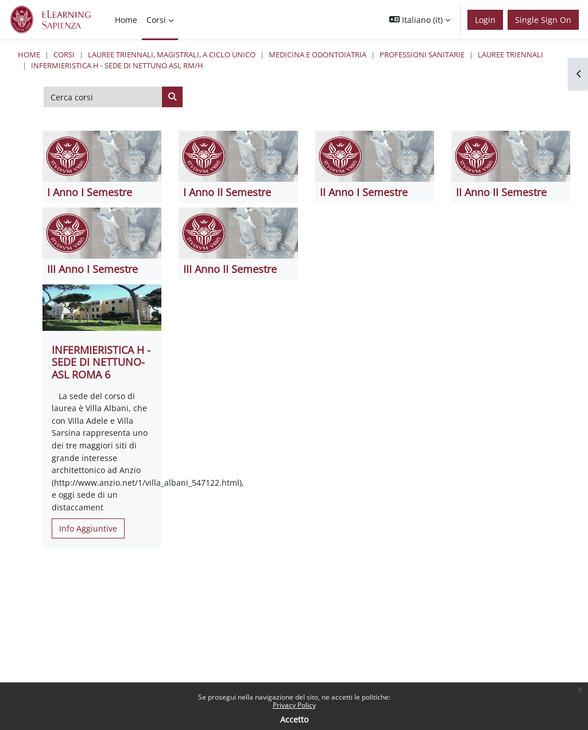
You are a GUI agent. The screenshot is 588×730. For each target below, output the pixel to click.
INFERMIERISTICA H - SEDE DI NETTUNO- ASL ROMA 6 (101, 362)
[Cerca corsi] (103, 97)
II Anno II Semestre (501, 192)
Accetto (294, 719)
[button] (420, 20)
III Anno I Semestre (92, 269)
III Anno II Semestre (230, 269)
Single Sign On (543, 19)
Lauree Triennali (510, 54)
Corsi (64, 54)
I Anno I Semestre (89, 192)
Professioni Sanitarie (422, 54)
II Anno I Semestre (364, 192)
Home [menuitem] (126, 19)
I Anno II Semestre (227, 192)
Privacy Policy (294, 705)
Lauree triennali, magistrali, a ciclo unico (172, 54)
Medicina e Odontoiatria (317, 54)
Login (485, 19)
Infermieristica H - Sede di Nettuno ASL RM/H (117, 65)
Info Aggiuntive (88, 528)
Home (29, 54)
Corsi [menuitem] (156, 19)
